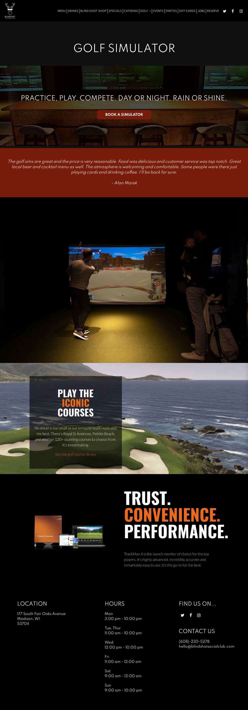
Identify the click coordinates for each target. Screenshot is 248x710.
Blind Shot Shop (93, 11)
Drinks (73, 11)
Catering (131, 11)
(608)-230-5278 (194, 642)
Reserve (213, 11)
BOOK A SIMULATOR (124, 115)
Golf (145, 11)
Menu (62, 11)
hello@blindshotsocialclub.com (206, 647)
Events (158, 11)
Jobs (201, 11)
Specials (115, 11)
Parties (171, 11)
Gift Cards (187, 11)
